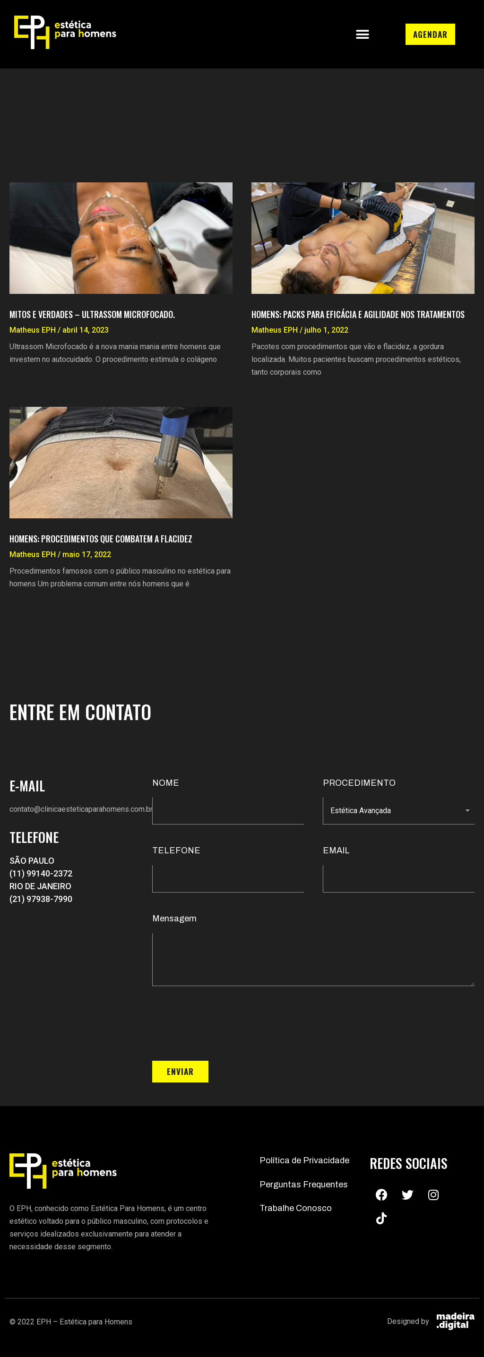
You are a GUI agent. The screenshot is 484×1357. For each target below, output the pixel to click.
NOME (165, 783)
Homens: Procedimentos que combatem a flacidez (100, 538)
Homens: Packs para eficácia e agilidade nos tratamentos (358, 314)
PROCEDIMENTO (359, 783)
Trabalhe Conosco (295, 1208)
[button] (362, 34)
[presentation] (224, 1023)
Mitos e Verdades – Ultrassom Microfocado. (92, 314)
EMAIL (336, 850)
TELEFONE (176, 850)
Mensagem (174, 918)
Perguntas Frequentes (303, 1184)
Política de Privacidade (304, 1160)
